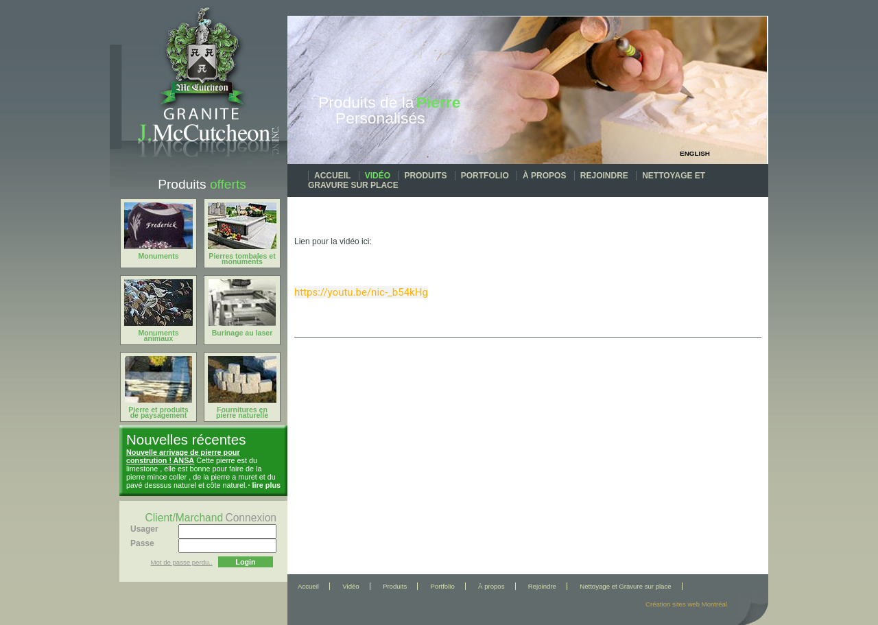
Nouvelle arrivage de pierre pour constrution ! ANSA (183, 456)
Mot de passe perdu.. (182, 562)
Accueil (332, 175)
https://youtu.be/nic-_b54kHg (361, 292)
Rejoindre (604, 175)
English (695, 153)
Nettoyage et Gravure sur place (625, 586)
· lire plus (264, 485)
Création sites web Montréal (686, 604)
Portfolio (485, 175)
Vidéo (377, 175)
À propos (544, 175)
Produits (425, 175)
